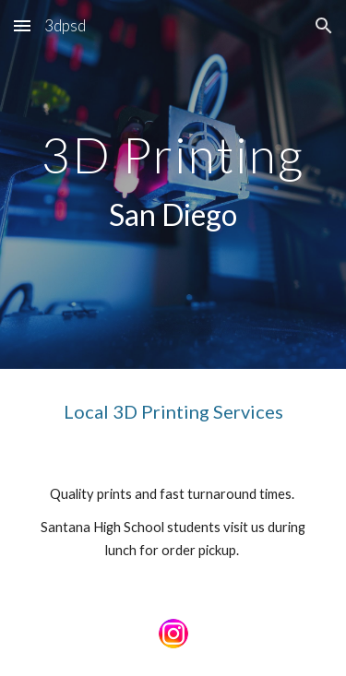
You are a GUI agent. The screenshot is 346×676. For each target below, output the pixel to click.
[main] (173, 185)
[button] (22, 25)
